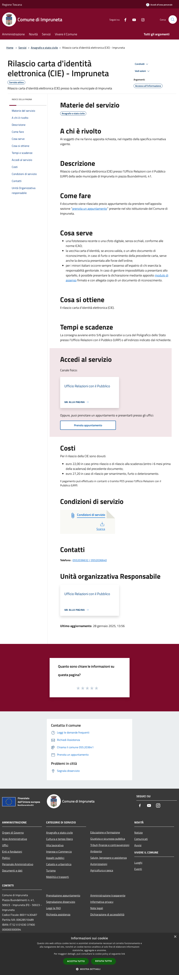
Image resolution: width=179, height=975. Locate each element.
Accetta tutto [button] (76, 961)
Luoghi (138, 862)
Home (9, 47)
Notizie (138, 832)
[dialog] (89, 954)
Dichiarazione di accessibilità (107, 914)
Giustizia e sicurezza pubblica (107, 839)
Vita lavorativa (54, 845)
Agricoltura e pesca (101, 870)
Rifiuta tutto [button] (103, 961)
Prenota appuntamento (88, 425)
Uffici (5, 845)
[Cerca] (172, 19)
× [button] (175, 936)
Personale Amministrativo (17, 864)
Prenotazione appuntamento (63, 895)
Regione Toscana (12, 4)
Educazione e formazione (105, 832)
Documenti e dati (12, 870)
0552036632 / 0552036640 (90, 560)
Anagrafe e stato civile (44, 47)
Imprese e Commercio (59, 851)
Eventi (138, 869)
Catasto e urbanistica (58, 864)
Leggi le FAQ (53, 908)
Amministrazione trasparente (107, 895)
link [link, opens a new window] (123, 953)
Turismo (51, 870)
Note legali (96, 908)
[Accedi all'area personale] (159, 5)
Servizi (22, 47)
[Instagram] (141, 19)
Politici (6, 858)
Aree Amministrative (14, 839)
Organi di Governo (13, 832)
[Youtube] (132, 19)
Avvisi (137, 845)
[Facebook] (123, 19)
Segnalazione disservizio (60, 902)
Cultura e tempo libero (59, 839)
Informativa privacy (101, 902)
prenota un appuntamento (89, 208)
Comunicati (141, 839)
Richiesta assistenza (58, 914)
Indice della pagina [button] (22, 99)
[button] (90, 969)
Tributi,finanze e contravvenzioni (109, 845)
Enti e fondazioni (12, 851)
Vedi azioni (143, 71)
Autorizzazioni (98, 864)
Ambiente (96, 851)
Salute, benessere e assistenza (108, 858)
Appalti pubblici (55, 858)
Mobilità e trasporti (57, 877)
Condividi (142, 64)
